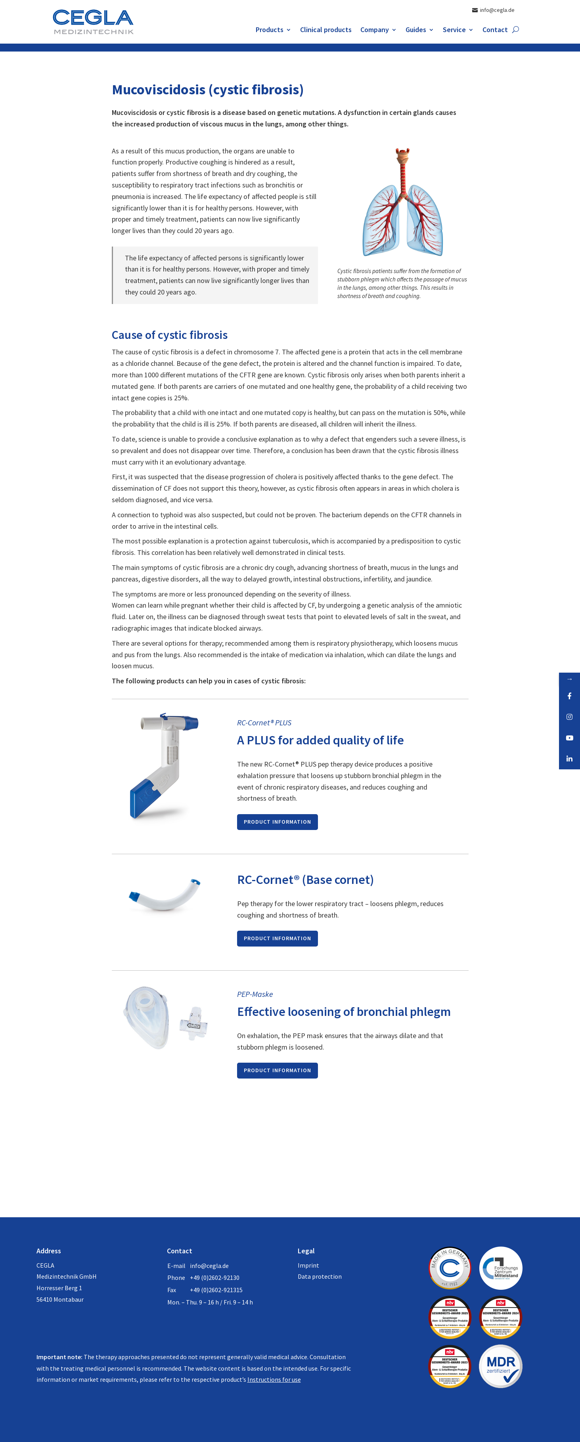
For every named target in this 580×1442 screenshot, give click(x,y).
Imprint (308, 1265)
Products (269, 30)
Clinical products (326, 30)
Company (374, 30)
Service (454, 30)
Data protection (320, 1276)
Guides (416, 30)
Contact (495, 30)
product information (277, 821)
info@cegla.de (209, 1266)
